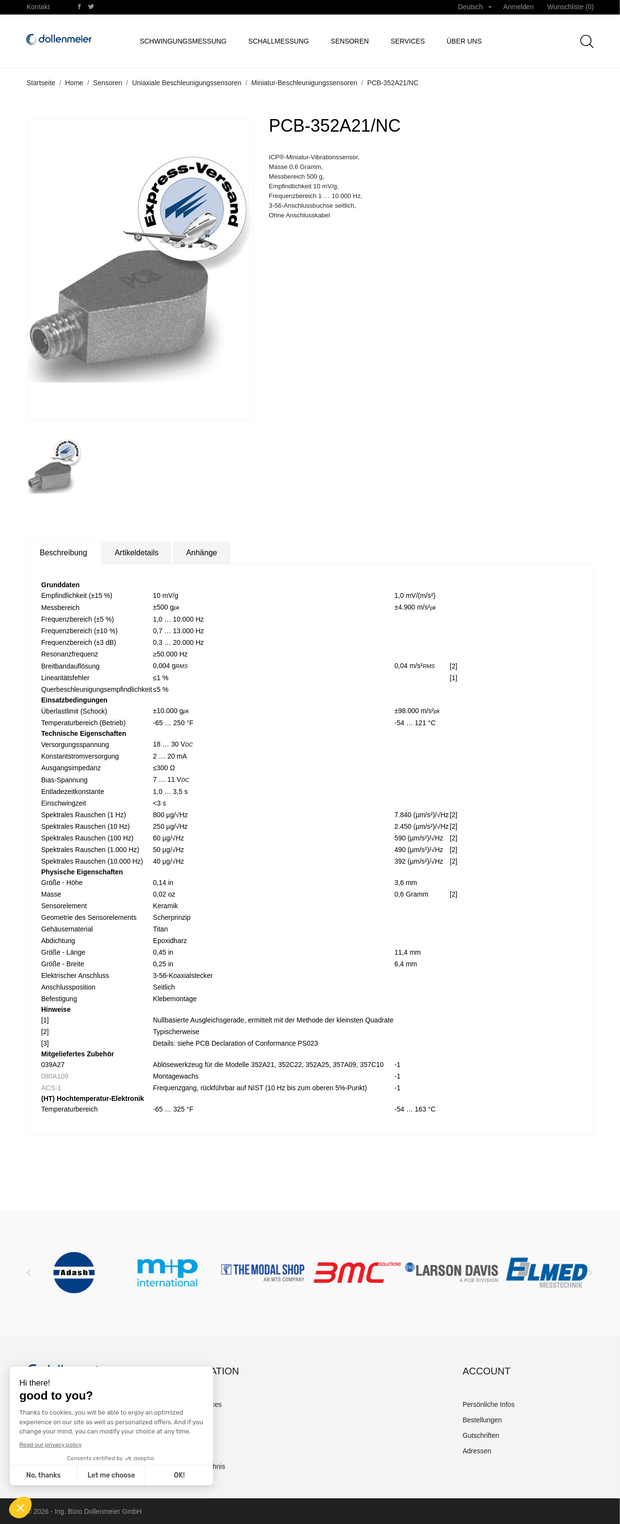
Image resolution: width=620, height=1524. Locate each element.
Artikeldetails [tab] (137, 553)
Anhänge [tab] (201, 553)
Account (487, 1371)
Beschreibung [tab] (63, 553)
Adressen (477, 1451)
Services (407, 41)
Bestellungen (482, 1420)
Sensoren (350, 41)
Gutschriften (481, 1435)
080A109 (54, 1076)
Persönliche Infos (488, 1404)
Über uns (464, 41)
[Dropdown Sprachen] (474, 7)
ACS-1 (51, 1088)
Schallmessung (278, 41)
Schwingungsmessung (183, 41)
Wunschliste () (570, 7)
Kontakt (38, 7)
